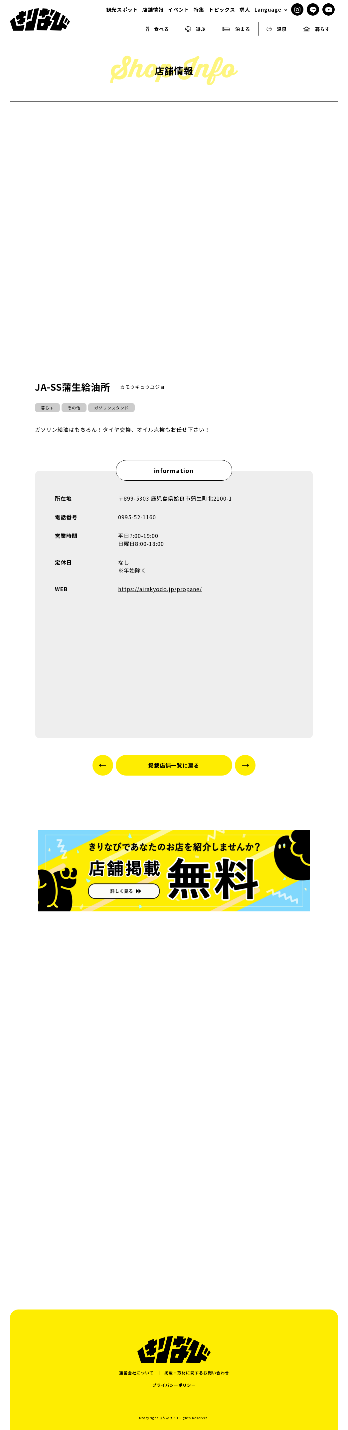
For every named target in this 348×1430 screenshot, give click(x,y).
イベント (178, 9)
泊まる (236, 29)
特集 (199, 9)
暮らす (316, 29)
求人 (245, 9)
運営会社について (136, 1372)
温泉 (276, 29)
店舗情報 (153, 9)
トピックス (222, 9)
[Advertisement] (174, 1222)
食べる (157, 29)
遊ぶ (195, 29)
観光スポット (122, 9)
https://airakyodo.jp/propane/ (160, 589)
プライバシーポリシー (174, 1385)
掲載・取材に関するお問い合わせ (196, 1372)
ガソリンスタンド (111, 407)
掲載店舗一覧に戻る (173, 765)
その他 (74, 407)
